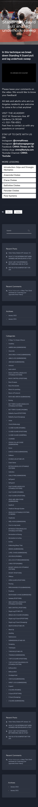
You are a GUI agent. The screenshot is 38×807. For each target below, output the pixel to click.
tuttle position (13, 672)
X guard (11, 686)
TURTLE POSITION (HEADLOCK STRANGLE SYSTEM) (18, 663)
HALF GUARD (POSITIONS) (17, 496)
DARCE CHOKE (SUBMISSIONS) (18, 452)
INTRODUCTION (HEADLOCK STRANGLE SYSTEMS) (18, 530)
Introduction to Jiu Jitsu (15, 538)
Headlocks (12, 518)
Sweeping (11, 644)
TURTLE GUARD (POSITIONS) (18, 659)
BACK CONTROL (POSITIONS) (18, 378)
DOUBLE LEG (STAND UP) (16, 459)
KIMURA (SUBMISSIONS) (16, 549)
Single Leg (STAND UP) (15, 611)
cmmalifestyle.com (24, 149)
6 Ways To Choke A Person (17, 340)
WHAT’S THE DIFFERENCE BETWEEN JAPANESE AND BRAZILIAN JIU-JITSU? (20, 258)
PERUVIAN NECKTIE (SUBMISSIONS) (19, 587)
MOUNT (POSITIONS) (15, 573)
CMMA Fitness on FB (23, 146)
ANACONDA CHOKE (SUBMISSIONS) (20, 355)
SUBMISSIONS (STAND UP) (17, 640)
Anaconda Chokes (12, 175)
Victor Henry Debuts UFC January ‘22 (20, 253)
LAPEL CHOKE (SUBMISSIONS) (18, 553)
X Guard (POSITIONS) (15, 694)
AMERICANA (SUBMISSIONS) (17, 347)
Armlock (11, 366)
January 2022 (13, 315)
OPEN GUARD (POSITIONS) (17, 580)
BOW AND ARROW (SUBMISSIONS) (19, 397)
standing (18, 212)
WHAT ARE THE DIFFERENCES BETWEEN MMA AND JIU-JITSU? (18, 263)
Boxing (11, 400)
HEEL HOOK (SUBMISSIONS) (17, 522)
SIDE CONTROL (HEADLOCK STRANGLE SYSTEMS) (17, 603)
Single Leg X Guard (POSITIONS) (18, 619)
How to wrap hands (14, 525)
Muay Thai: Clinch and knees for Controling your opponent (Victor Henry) (20, 292)
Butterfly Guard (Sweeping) (17, 417)
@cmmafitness (20, 140)
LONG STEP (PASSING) (15, 564)
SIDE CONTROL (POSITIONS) (17, 608)
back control (12, 369)
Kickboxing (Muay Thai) (15, 545)
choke (10, 421)
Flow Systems (10, 196)
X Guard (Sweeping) (14, 697)
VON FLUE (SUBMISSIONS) (17, 679)
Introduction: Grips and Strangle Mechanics (19, 168)
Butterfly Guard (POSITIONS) (17, 413)
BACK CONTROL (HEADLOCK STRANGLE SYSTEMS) (18, 374)
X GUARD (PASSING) (15, 690)
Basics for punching (14, 389)
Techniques (12, 648)
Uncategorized (13, 675)
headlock (11, 505)
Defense (11, 455)
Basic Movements (14, 386)
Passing (11, 584)
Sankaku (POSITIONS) (15, 598)
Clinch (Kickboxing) (14, 424)
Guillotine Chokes (12, 185)
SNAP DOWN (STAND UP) (16, 626)
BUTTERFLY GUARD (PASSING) (18, 410)
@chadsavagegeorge (23, 143)
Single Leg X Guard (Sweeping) (18, 622)
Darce (10, 448)
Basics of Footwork (14, 393)
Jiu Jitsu (11, 542)
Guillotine (11, 472)
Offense (11, 576)
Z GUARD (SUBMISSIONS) (16, 701)
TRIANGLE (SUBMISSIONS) (17, 655)
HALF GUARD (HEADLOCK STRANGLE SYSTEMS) (17, 488)
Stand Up (11, 630)
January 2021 (13, 319)
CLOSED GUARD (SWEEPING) (18, 435)
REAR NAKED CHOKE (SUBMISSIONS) (20, 595)
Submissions (12, 637)
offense (9, 212)
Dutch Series (12, 463)
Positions (11, 591)
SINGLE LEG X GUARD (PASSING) (18, 615)
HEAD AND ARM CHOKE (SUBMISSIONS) (16, 500)
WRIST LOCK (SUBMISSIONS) (18, 683)
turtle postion (13, 668)
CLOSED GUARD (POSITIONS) (18, 432)
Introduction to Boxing (15, 534)
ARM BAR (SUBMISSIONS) (16, 362)
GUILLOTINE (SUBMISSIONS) (17, 476)
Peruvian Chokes (11, 190)
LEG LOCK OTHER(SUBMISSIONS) (19, 560)
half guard (12, 479)
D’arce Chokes (10, 180)
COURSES (12, 439)
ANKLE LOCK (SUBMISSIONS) (17, 358)
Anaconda (11, 351)
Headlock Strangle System (16, 509)
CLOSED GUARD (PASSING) (17, 428)
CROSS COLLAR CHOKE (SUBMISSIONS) (16, 443)
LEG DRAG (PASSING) (15, 556)
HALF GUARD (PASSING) (16, 492)
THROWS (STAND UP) (15, 651)
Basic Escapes (13, 382)
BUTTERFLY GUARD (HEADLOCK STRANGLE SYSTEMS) (19, 405)
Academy (11, 344)
